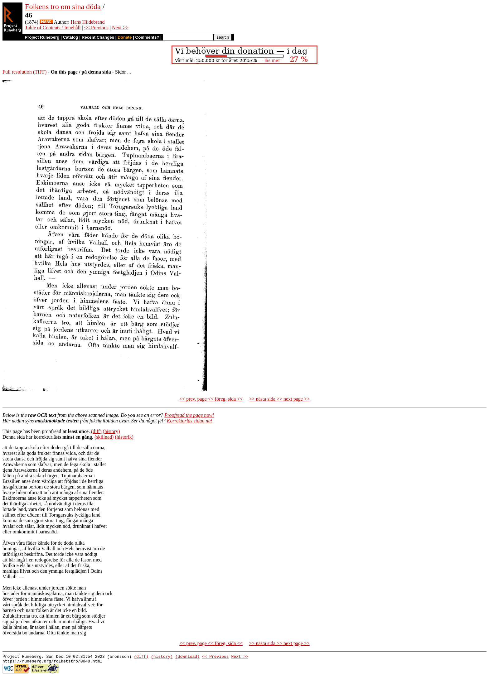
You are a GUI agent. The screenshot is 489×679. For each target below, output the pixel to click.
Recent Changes (98, 37)
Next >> (120, 27)
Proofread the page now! (189, 415)
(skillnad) (104, 437)
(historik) (124, 437)
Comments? (147, 37)
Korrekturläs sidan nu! (189, 420)
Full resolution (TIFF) (24, 72)
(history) (111, 431)
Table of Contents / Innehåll (52, 27)
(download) (187, 657)
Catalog (70, 37)
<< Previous (96, 27)
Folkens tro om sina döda (63, 6)
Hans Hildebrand (88, 22)
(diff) (96, 431)
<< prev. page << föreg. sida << (211, 399)
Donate (125, 37)
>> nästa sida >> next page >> (279, 399)
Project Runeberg (42, 37)
